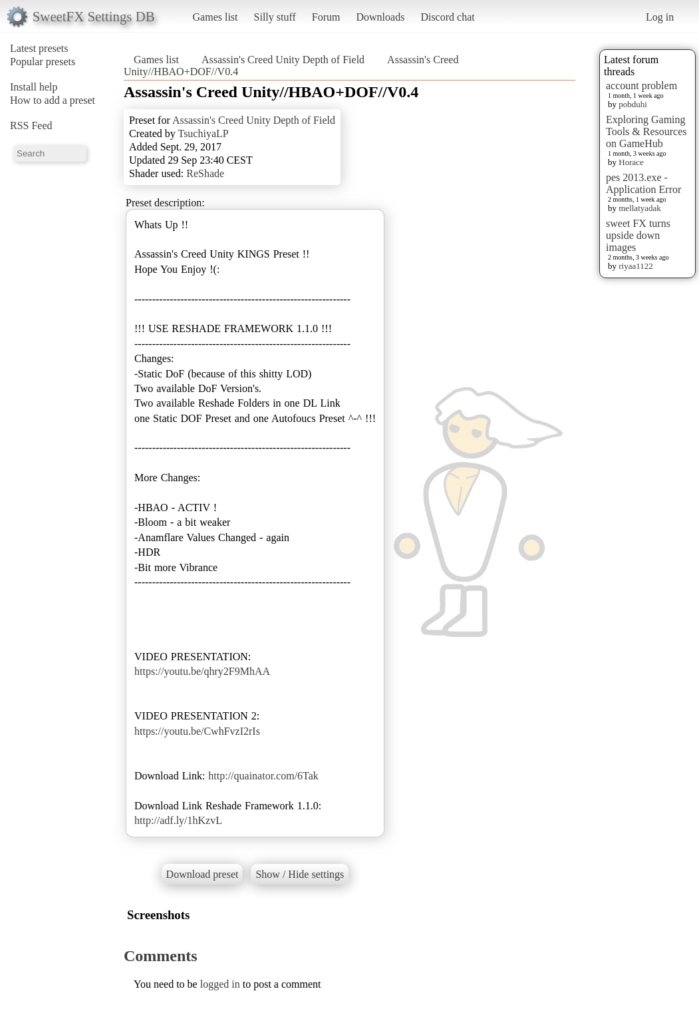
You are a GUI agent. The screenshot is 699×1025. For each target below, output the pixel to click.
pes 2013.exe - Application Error (643, 183)
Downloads (380, 17)
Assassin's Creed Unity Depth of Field (283, 59)
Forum (326, 17)
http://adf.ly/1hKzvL (178, 820)
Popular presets (42, 61)
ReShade (205, 173)
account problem (641, 85)
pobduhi (633, 104)
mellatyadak (640, 208)
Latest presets (39, 48)
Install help (34, 87)
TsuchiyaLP (203, 133)
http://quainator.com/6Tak (263, 775)
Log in (660, 17)
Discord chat (447, 17)
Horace (631, 162)
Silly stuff (275, 17)
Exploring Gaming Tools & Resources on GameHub (646, 131)
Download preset (202, 874)
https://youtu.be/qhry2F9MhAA (202, 671)
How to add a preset (52, 100)
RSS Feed (31, 125)
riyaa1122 (636, 266)
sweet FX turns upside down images (638, 235)
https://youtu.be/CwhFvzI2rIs (197, 731)
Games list (215, 17)
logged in (220, 984)
